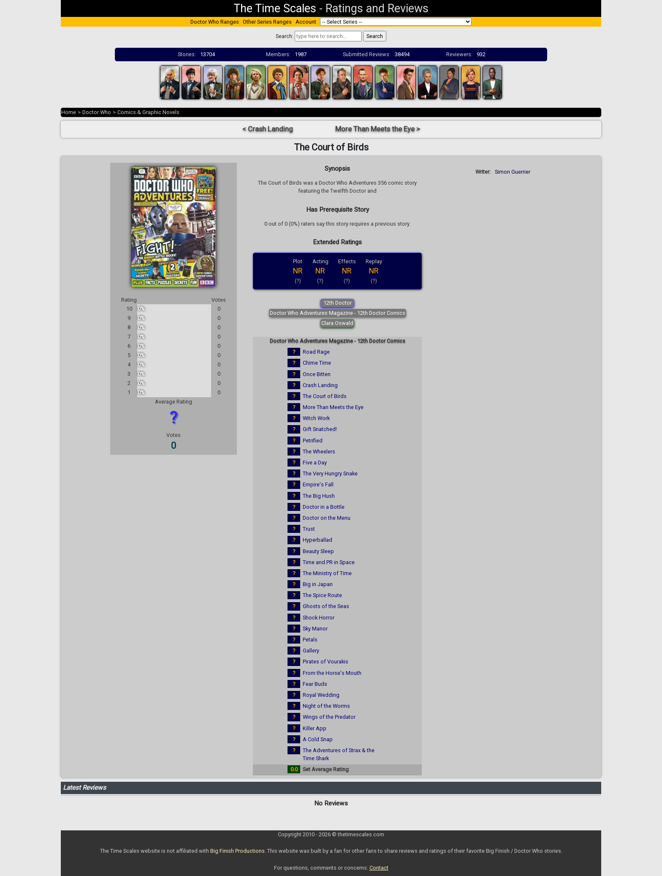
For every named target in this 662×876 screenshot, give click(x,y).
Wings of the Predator (329, 717)
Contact (378, 868)
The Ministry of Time (327, 573)
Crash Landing (320, 385)
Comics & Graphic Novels (148, 112)
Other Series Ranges (267, 22)
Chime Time (317, 363)
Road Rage (316, 352)
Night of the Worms (326, 706)
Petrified (313, 440)
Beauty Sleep (318, 551)
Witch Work (316, 418)
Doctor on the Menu (326, 518)
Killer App (314, 728)
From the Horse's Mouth (332, 673)
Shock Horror (318, 617)
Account (306, 22)
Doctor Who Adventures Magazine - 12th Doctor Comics (337, 313)
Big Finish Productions (237, 851)
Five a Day (315, 462)
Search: (284, 36)
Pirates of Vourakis (325, 661)
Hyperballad (317, 540)
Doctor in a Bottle (324, 507)
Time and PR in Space (329, 562)
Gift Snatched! (320, 429)
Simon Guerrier (512, 172)
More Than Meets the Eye (333, 407)
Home (68, 112)
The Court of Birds (325, 396)
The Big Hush (319, 496)
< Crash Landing (267, 129)
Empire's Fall (318, 484)
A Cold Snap (318, 739)
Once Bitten (317, 374)
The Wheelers (319, 451)
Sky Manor (315, 628)
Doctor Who (96, 112)
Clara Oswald (337, 323)
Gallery (311, 650)
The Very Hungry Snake (330, 473)
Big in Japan (318, 584)
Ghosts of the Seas (326, 606)
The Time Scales (274, 8)
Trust (309, 529)
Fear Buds (315, 684)
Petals (310, 639)
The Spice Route (322, 595)
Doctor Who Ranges (214, 22)
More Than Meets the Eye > (377, 129)
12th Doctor (337, 303)
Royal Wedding (321, 695)
